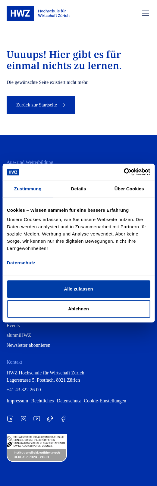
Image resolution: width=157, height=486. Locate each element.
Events (13, 325)
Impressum (17, 400)
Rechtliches (42, 400)
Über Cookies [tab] (129, 188)
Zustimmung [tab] (28, 188)
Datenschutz (69, 400)
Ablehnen (78, 308)
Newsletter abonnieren (29, 345)
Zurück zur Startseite (41, 105)
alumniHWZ (19, 335)
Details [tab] (78, 188)
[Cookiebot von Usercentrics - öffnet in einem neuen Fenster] (123, 172)
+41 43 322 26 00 (24, 389)
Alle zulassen (78, 288)
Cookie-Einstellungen (105, 400)
